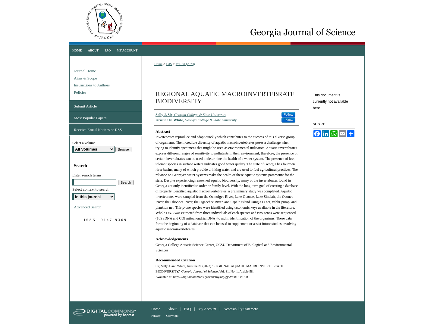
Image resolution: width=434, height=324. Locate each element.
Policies (80, 92)
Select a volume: (84, 143)
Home (158, 64)
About (172, 309)
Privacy (156, 315)
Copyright (172, 315)
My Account (207, 309)
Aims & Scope (85, 78)
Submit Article (85, 106)
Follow (288, 114)
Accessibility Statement (241, 309)
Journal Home (85, 71)
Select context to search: (91, 189)
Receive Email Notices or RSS (98, 129)
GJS (169, 64)
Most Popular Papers (90, 118)
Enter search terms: (87, 175)
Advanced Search (87, 207)
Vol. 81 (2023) (185, 64)
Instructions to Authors (92, 85)
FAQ (187, 309)
